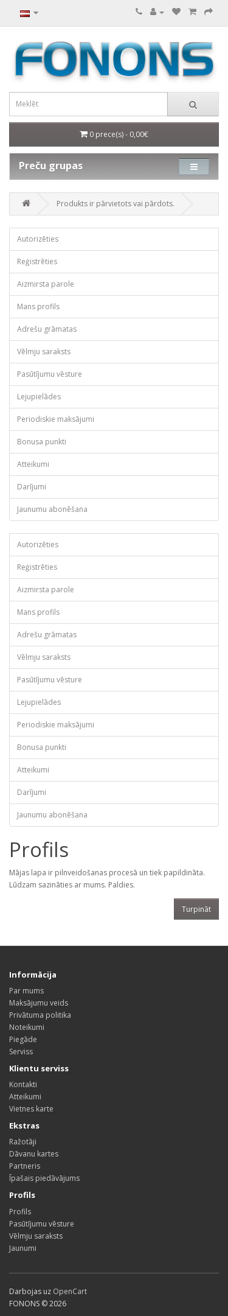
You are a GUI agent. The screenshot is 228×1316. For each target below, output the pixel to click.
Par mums (26, 990)
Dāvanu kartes (33, 1154)
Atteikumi (33, 464)
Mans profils (38, 306)
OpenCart (70, 1291)
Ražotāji (22, 1141)
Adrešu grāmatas (47, 329)
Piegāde (23, 1039)
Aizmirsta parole (45, 284)
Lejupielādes (39, 396)
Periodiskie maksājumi (55, 419)
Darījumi (31, 486)
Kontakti (23, 1084)
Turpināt (196, 909)
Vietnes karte (31, 1109)
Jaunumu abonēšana (52, 509)
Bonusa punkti (41, 441)
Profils (20, 1211)
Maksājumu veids (38, 1003)
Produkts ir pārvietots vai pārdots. (115, 203)
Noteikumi (26, 1027)
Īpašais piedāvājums (44, 1178)
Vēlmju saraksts (44, 351)
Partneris (24, 1166)
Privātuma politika (40, 1015)
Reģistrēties (37, 261)
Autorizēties (37, 239)
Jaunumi (22, 1248)
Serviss (21, 1051)
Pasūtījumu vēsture (49, 374)
